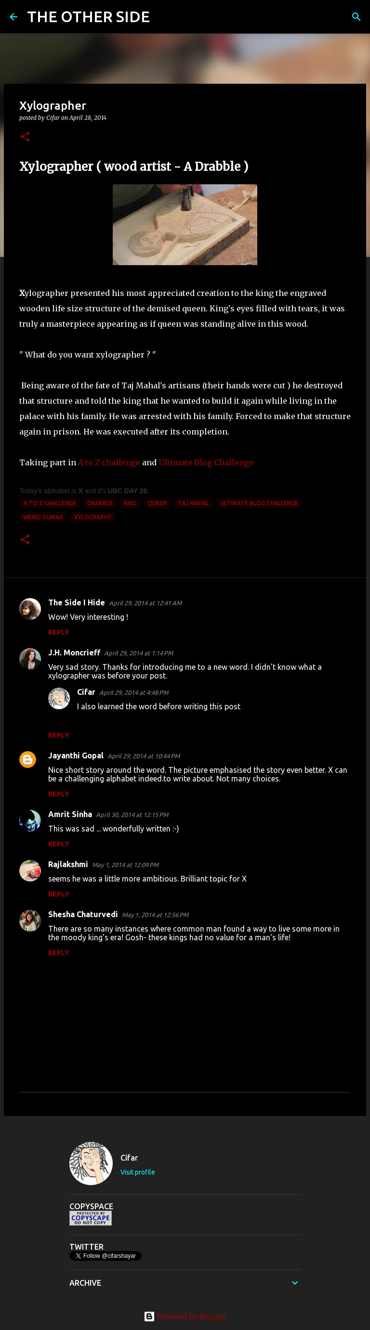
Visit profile (137, 1172)
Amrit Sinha (70, 814)
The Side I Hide (76, 602)
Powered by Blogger (185, 1316)
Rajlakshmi (68, 864)
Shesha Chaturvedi (83, 914)
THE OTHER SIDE (88, 16)
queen (157, 503)
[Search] (163, 16)
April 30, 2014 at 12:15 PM (132, 814)
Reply (58, 632)
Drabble (100, 503)
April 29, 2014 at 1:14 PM (138, 653)
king (130, 503)
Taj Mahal (193, 503)
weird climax (43, 517)
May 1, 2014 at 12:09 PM (125, 864)
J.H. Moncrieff (74, 652)
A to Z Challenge (49, 503)
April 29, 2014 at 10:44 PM (143, 756)
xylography (92, 517)
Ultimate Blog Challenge (206, 462)
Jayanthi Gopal (76, 755)
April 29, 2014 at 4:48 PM (133, 692)
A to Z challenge (109, 462)
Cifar (86, 692)
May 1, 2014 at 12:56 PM (155, 914)
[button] (25, 137)
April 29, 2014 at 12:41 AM (145, 603)
